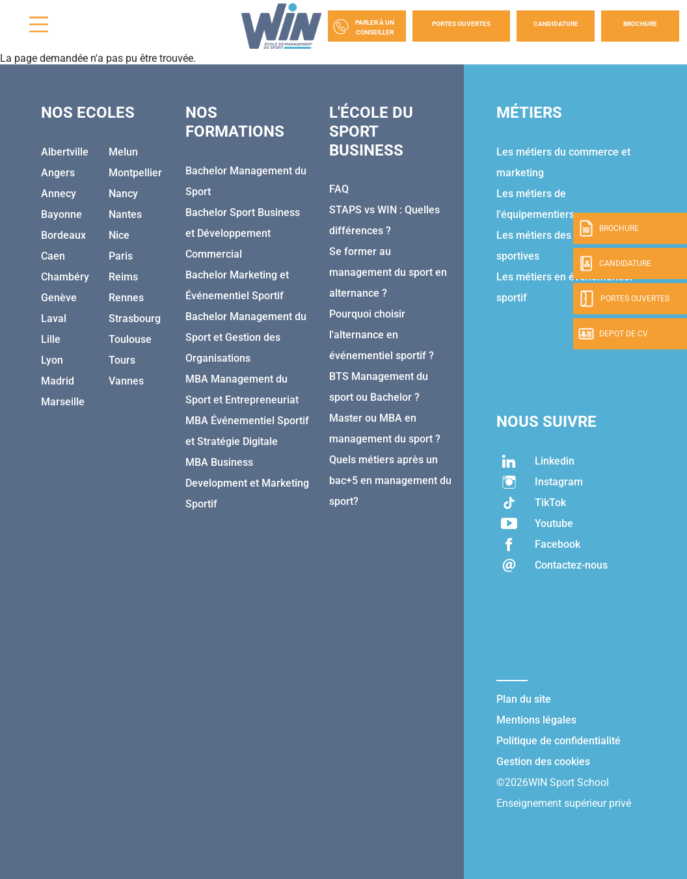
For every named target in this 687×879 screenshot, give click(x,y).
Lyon (52, 360)
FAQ (339, 189)
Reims (123, 277)
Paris (121, 256)
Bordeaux (63, 235)
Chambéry (65, 277)
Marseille (63, 402)
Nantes (125, 214)
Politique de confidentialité (558, 741)
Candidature (555, 23)
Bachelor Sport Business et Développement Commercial (242, 233)
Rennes (126, 297)
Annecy (58, 193)
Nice (119, 235)
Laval (53, 318)
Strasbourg (135, 318)
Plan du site (523, 699)
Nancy (123, 193)
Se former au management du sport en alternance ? (388, 272)
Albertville (64, 152)
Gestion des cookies (543, 761)
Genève (59, 297)
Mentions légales (536, 720)
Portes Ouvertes (461, 23)
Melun (123, 152)
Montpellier (135, 173)
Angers (58, 173)
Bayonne (61, 214)
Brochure (640, 23)
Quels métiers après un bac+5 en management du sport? (390, 480)
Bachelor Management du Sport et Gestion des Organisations (245, 337)
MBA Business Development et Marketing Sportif (247, 483)
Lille (51, 339)
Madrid (57, 381)
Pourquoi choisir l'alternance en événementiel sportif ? (381, 335)
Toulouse (130, 339)
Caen (53, 256)
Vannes (126, 381)
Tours (122, 360)
